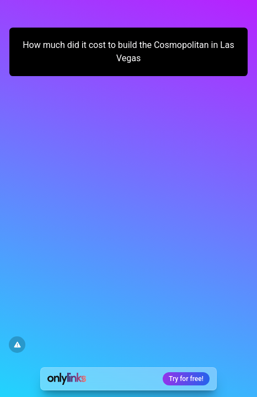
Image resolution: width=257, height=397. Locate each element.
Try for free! (186, 379)
